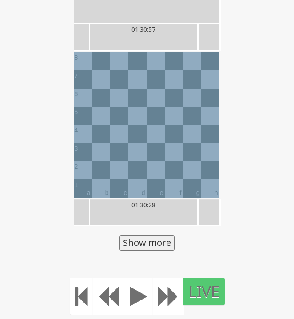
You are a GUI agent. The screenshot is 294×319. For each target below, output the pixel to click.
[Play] (142, 296)
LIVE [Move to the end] (208, 291)
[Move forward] (172, 296)
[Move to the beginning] (85, 296)
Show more (147, 243)
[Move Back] (112, 296)
